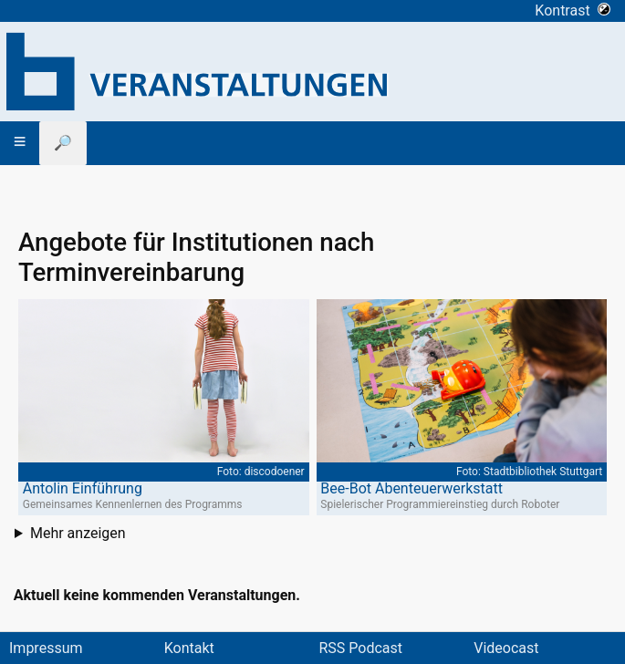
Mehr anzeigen (78, 533)
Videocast (506, 648)
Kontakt (189, 648)
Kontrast (572, 10)
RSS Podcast (361, 648)
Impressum (46, 648)
